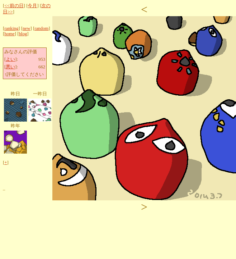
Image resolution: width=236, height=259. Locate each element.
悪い (10, 66)
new (26, 28)
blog (23, 33)
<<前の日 (13, 5)
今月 (32, 5)
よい (10, 59)
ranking (11, 28)
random (41, 28)
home (9, 33)
